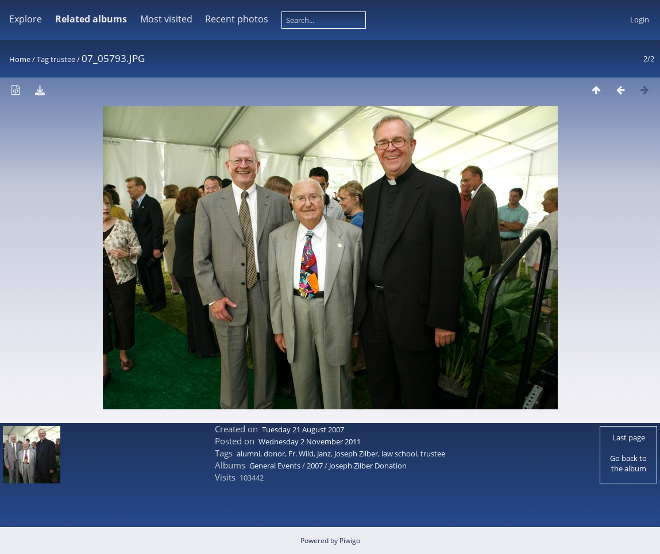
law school (399, 453)
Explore (25, 19)
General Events (274, 465)
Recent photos (236, 19)
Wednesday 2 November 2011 (309, 441)
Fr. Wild (301, 453)
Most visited (166, 19)
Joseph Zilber (356, 453)
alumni (248, 453)
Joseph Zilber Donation (368, 465)
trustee (63, 59)
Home (19, 59)
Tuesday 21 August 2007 (303, 429)
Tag (43, 59)
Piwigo (349, 540)
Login (639, 19)
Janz (324, 453)
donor (274, 453)
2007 (315, 465)
